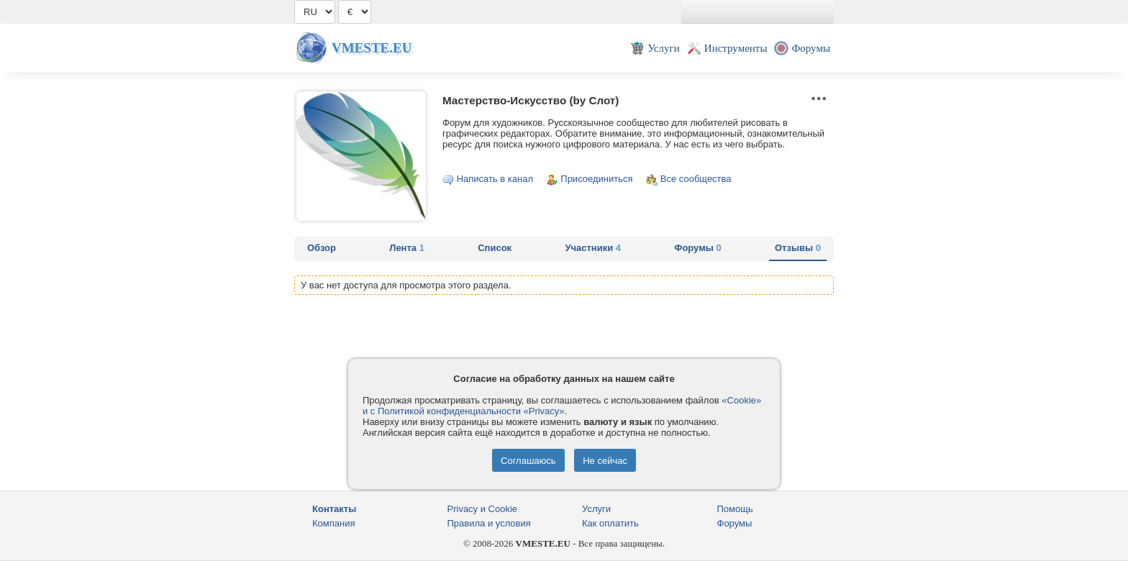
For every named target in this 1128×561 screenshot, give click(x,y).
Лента (406, 247)
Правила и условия (489, 523)
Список (494, 247)
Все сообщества (696, 178)
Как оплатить (610, 523)
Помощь (735, 508)
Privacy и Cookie (482, 508)
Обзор (321, 247)
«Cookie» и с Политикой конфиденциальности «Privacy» (562, 405)
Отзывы (798, 247)
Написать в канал (495, 178)
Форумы (697, 247)
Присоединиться (596, 178)
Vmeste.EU (371, 47)
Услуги (596, 508)
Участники (593, 247)
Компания (333, 523)
